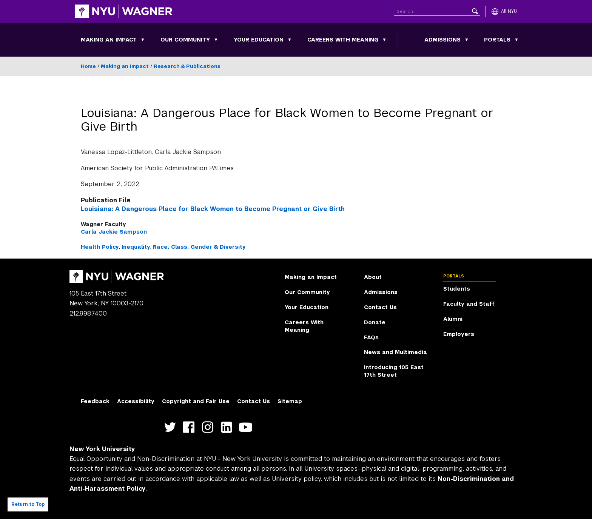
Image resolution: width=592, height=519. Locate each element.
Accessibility (135, 401)
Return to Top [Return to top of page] (28, 504)
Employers (458, 334)
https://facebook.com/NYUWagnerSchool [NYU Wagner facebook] (190, 427)
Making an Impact (109, 39)
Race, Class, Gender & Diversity (199, 246)
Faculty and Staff (469, 303)
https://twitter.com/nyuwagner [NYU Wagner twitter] (171, 427)
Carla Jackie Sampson (114, 231)
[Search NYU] (437, 10)
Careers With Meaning (342, 39)
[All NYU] (504, 11)
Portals (497, 39)
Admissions (442, 39)
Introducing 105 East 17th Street (394, 371)
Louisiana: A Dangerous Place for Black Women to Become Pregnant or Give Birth (213, 209)
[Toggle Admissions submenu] (467, 40)
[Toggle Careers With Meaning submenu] (384, 40)
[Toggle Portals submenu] (516, 40)
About (373, 277)
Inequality (136, 246)
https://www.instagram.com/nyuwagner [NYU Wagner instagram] (209, 427)
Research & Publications (187, 66)
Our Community (185, 39)
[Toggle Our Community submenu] (216, 40)
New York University (102, 449)
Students (456, 288)
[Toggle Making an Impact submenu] (143, 40)
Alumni (452, 319)
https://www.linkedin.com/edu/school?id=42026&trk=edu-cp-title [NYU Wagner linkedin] (228, 427)
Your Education (259, 39)
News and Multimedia (395, 352)
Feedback (95, 401)
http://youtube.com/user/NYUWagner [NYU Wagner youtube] (247, 427)
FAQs (371, 337)
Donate (374, 322)
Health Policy (100, 246)
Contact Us (380, 307)
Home (88, 66)
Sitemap (290, 401)
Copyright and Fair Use (196, 401)
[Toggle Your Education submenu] (290, 40)
